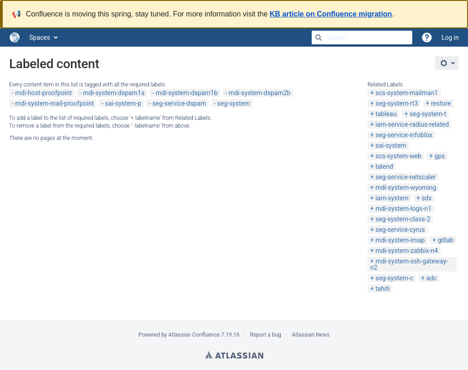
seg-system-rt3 (396, 103)
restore (441, 103)
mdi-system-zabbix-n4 (406, 250)
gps (440, 156)
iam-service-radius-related (412, 124)
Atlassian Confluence (194, 335)
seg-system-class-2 (402, 219)
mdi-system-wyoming (405, 187)
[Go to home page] (15, 37)
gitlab (446, 240)
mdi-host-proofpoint (43, 93)
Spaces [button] (39, 37)
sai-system (390, 145)
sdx (426, 198)
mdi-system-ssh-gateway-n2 (409, 264)
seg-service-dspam (179, 103)
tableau (385, 114)
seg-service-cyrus (400, 229)
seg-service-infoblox (403, 135)
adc (431, 278)
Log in (450, 37)
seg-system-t (428, 114)
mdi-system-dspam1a (113, 93)
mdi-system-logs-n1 (403, 208)
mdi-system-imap (400, 240)
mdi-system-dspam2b (259, 93)
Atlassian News (311, 335)
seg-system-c (394, 278)
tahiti (382, 288)
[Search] (318, 37)
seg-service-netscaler (405, 177)
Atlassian (234, 355)
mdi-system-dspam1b (187, 93)
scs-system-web (398, 156)
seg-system (233, 103)
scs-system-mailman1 (406, 93)
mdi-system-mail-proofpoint (54, 103)
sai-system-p (123, 103)
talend (384, 166)
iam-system (392, 198)
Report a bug (265, 335)
